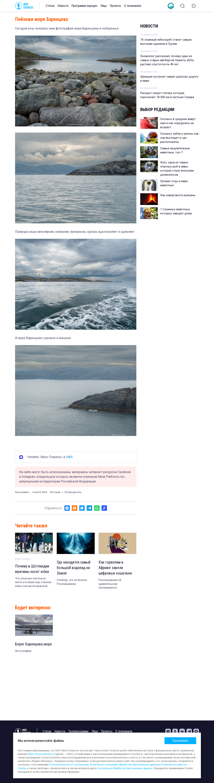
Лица (103, 6)
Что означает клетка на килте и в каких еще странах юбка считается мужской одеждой (33, 582)
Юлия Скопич (23, 558)
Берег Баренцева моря (33, 644)
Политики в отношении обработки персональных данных (124, 764)
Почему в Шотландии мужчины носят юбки (32, 569)
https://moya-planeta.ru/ (41, 754)
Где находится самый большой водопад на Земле (73, 567)
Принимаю (180, 741)
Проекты (115, 6)
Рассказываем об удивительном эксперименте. (110, 583)
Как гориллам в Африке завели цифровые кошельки (115, 567)
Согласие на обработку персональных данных (124, 768)
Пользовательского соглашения (69, 764)
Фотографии (23, 650)
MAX (69, 457)
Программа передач (84, 6)
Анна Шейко (22, 492)
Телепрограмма (78, 731)
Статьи (50, 6)
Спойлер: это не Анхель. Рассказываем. (72, 581)
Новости (63, 6)
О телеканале (132, 6)
